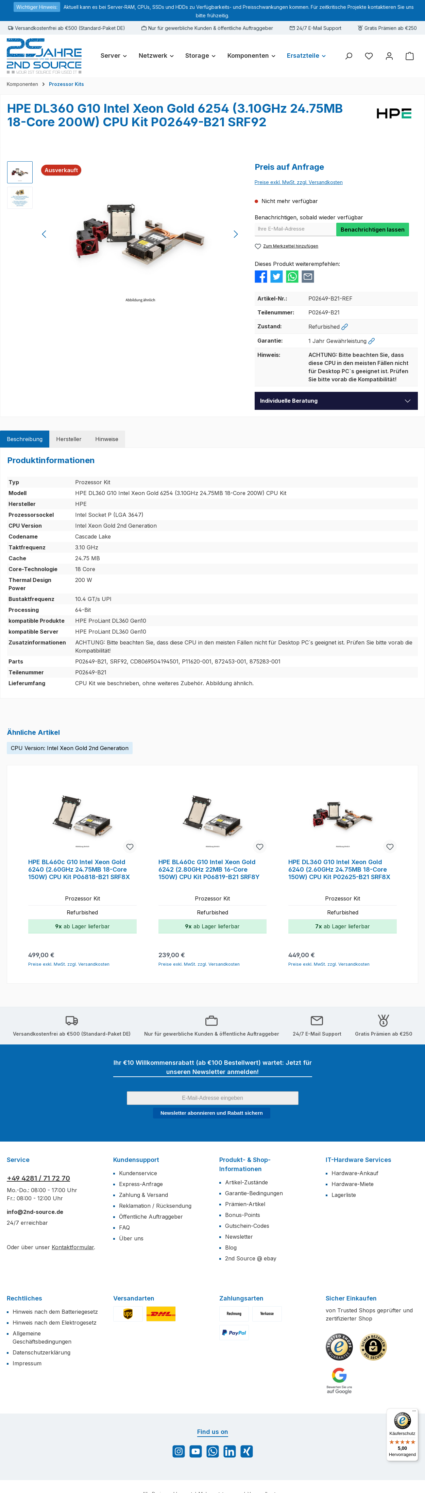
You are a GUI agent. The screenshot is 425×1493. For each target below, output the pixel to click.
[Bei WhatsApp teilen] (292, 276)
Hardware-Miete (353, 1184)
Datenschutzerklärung (41, 1352)
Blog (231, 1247)
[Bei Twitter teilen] (276, 276)
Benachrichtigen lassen (373, 229)
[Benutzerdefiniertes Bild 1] (339, 1347)
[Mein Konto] (389, 56)
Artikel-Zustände (246, 1182)
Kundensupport (136, 1159)
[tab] (24, 439)
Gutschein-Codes (247, 1225)
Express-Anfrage (141, 1184)
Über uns (131, 1238)
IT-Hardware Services (358, 1159)
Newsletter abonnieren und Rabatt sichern (211, 1113)
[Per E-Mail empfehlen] (308, 276)
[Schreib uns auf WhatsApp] (212, 1451)
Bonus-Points (242, 1215)
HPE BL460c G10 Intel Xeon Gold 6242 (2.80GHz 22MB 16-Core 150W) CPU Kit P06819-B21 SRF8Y (209, 869)
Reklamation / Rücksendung (155, 1205)
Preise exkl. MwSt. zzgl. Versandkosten (299, 182)
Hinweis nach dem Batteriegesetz (55, 1311)
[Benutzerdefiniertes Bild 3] (339, 1381)
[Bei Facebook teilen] (261, 276)
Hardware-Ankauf (355, 1173)
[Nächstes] (236, 234)
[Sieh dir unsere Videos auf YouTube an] (195, 1451)
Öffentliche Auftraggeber (151, 1216)
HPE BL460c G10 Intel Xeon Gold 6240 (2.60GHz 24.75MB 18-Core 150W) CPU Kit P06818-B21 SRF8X (79, 869)
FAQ (124, 1227)
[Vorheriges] (44, 234)
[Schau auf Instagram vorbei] (178, 1451)
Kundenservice (138, 1173)
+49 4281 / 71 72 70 (38, 1178)
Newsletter (239, 1236)
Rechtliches (24, 1298)
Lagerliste (344, 1194)
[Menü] (414, 1412)
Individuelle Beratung (289, 400)
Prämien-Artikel (245, 1204)
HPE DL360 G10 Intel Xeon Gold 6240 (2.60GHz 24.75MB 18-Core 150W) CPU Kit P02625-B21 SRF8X (339, 869)
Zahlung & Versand (143, 1194)
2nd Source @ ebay (250, 1258)
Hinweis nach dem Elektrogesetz (55, 1322)
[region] (124, 234)
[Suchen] (348, 56)
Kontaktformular (73, 1247)
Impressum (27, 1363)
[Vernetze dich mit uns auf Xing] (246, 1451)
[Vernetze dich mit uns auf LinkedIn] (229, 1451)
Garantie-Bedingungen (254, 1193)
